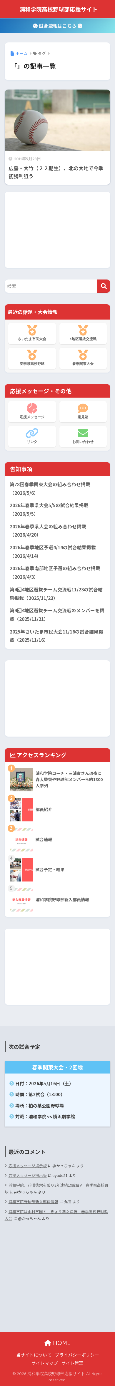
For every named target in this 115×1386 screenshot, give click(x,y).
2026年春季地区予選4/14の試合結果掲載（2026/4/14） (53, 551)
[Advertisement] (58, 228)
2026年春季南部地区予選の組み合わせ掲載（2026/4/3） (55, 572)
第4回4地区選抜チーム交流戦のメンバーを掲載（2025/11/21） (57, 614)
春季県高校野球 (32, 358)
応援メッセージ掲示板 (28, 1165)
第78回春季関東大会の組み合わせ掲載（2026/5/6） (50, 488)
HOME (57, 1343)
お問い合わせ (83, 436)
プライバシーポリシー (77, 1355)
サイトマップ (44, 1363)
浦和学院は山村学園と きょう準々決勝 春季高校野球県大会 (56, 1215)
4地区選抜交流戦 (83, 333)
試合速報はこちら (57, 25)
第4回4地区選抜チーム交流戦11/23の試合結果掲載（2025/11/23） (56, 593)
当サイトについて (33, 1355)
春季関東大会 (83, 358)
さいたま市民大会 (32, 333)
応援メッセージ (32, 411)
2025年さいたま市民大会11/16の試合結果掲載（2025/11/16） (56, 636)
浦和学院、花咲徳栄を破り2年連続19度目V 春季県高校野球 (57, 1188)
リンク (32, 436)
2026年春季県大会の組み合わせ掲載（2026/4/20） (48, 530)
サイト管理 (72, 1363)
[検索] (103, 286)
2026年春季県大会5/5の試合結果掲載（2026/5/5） (49, 509)
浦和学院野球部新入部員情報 (33, 1201)
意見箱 (83, 411)
